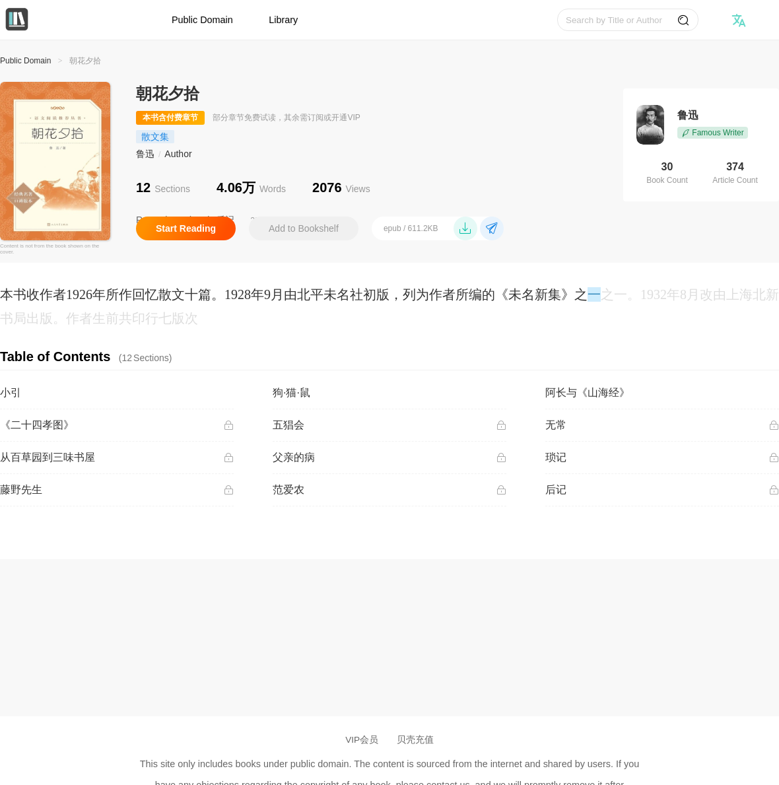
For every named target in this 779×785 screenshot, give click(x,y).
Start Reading (186, 228)
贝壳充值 (415, 740)
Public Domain (202, 20)
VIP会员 (361, 740)
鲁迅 (145, 154)
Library (283, 20)
